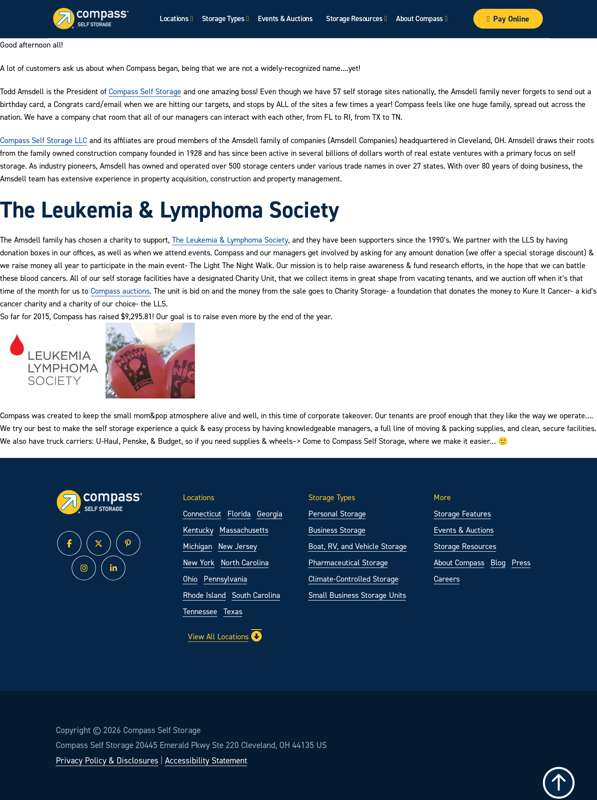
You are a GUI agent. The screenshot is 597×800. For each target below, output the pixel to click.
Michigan (197, 546)
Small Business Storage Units (357, 595)
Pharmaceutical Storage (348, 562)
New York (199, 562)
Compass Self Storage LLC (43, 140)
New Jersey (237, 546)
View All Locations (225, 636)
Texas (232, 611)
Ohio (190, 578)
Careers (447, 578)
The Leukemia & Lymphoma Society (230, 239)
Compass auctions (120, 290)
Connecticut (202, 513)
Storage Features (462, 513)
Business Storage (337, 530)
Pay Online (508, 19)
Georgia (269, 513)
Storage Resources (354, 18)
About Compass (419, 18)
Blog (498, 562)
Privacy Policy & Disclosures (107, 760)
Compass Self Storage (145, 91)
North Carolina (245, 562)
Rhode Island (204, 595)
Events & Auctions (284, 18)
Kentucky (198, 530)
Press (521, 562)
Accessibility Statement (206, 760)
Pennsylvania (225, 578)
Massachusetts (244, 530)
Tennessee (200, 611)
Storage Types (222, 18)
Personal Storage (337, 513)
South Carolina (256, 595)
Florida (239, 513)
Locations (174, 18)
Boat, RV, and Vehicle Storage (357, 546)
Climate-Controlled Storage (353, 578)
